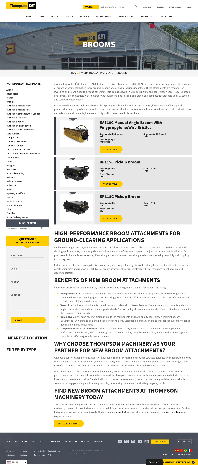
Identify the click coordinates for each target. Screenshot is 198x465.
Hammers (11, 167)
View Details (111, 149)
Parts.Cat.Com (175, 7)
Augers (10, 89)
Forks (9, 159)
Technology (103, 16)
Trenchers (11, 210)
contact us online (173, 413)
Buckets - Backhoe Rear (19, 109)
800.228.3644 (90, 7)
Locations (147, 7)
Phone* (15, 278)
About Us (146, 16)
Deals (189, 7)
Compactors (13, 136)
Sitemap (23, 456)
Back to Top (183, 442)
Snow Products (14, 198)
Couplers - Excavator (17, 140)
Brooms (10, 101)
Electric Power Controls (19, 148)
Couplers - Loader (15, 144)
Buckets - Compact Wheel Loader (24, 113)
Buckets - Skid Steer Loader (21, 128)
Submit (19, 316)
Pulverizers (12, 182)
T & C (50, 456)
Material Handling (16, 171)
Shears (10, 194)
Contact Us (165, 16)
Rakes (9, 186)
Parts (69, 16)
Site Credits (11, 456)
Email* (14, 265)
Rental (55, 16)
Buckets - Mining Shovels (20, 124)
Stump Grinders (14, 202)
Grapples (11, 163)
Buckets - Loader (15, 120)
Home (74, 73)
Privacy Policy (40, 456)
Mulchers (11, 175)
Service (84, 16)
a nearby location (125, 413)
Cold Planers (13, 132)
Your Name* (17, 252)
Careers (160, 7)
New (28, 16)
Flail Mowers (13, 155)
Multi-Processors (15, 179)
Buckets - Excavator (17, 116)
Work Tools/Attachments (97, 73)
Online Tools (126, 16)
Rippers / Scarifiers (16, 190)
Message (15, 291)
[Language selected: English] (16, 462)
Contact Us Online (68, 424)
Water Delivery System (18, 214)
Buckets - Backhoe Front (19, 105)
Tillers (9, 206)
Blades (10, 97)
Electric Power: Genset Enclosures (25, 151)
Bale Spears (12, 93)
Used (41, 16)
